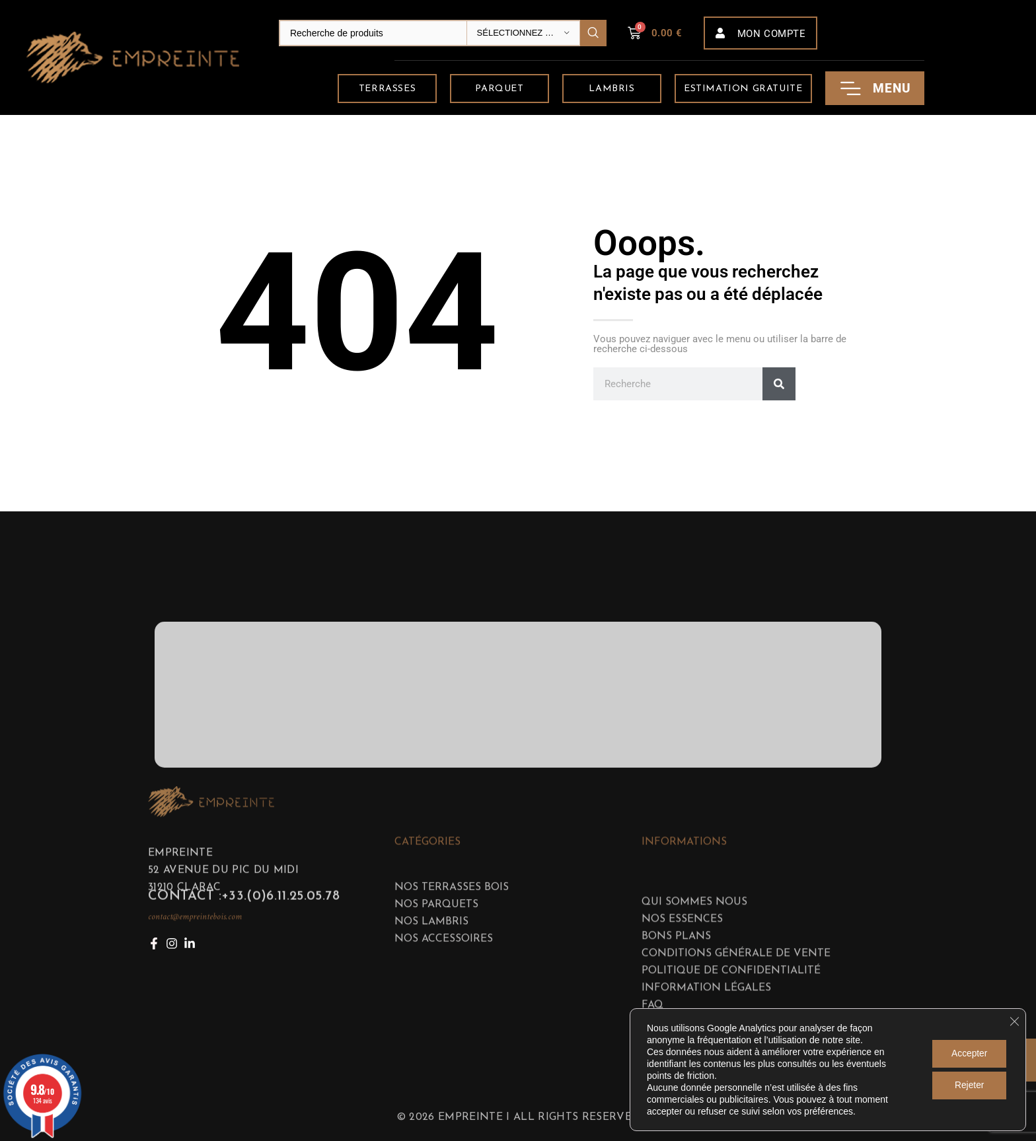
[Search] (443, 33)
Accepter (968, 1054)
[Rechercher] (779, 383)
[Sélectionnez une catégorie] (523, 33)
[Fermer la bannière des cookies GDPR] (1014, 1021)
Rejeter (968, 1085)
